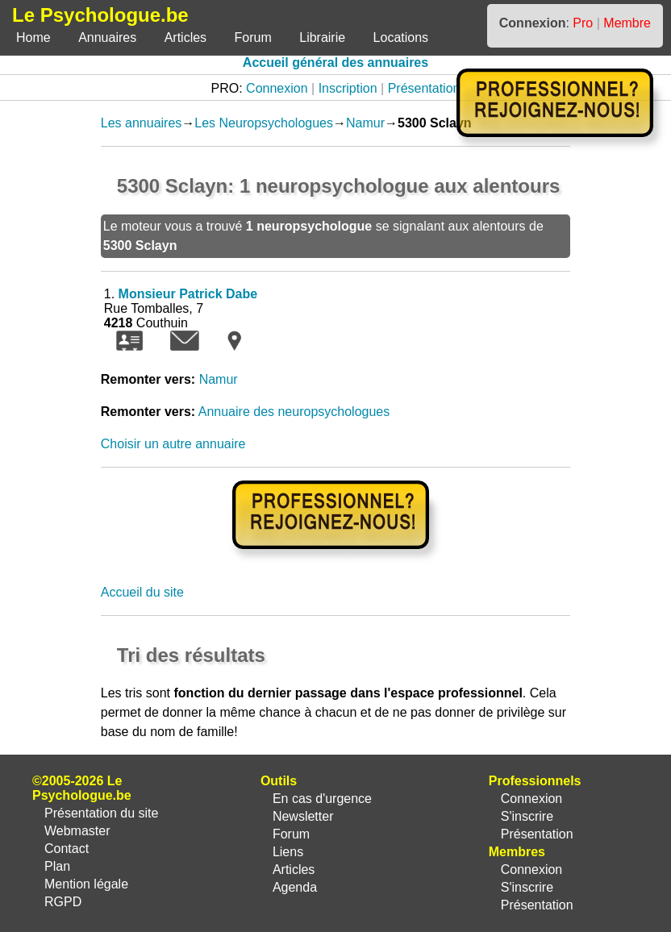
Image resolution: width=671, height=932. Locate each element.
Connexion (277, 88)
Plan (57, 866)
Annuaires (107, 37)
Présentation (424, 88)
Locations (401, 37)
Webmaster (77, 831)
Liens (288, 852)
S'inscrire (527, 816)
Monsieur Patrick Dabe (188, 294)
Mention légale (86, 884)
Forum (253, 37)
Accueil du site (142, 592)
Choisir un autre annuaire (173, 444)
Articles (185, 37)
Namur (365, 123)
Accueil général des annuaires (335, 62)
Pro (583, 23)
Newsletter (303, 816)
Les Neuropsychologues (263, 123)
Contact (66, 848)
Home (33, 37)
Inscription (348, 88)
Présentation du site (101, 813)
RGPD (62, 902)
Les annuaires (141, 123)
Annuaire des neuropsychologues (294, 411)
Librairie (322, 37)
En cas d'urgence (322, 798)
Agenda (295, 887)
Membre (627, 23)
